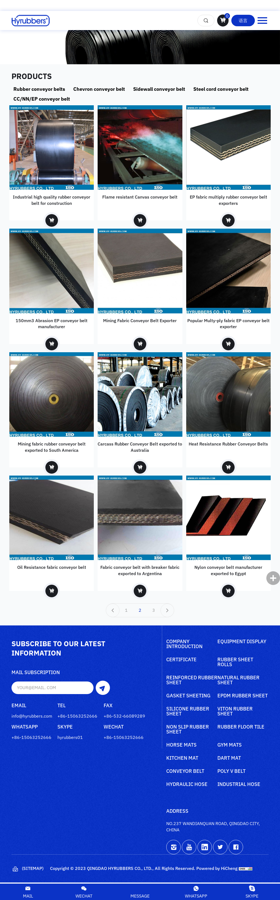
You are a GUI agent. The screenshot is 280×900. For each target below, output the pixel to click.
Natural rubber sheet (238, 681)
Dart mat (229, 759)
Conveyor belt (185, 772)
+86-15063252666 (77, 716)
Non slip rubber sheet (187, 730)
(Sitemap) (27, 870)
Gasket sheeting (188, 697)
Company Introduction (184, 645)
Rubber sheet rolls (235, 663)
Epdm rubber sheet (242, 697)
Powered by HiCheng (217, 869)
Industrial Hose (238, 785)
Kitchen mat (182, 759)
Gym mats (229, 746)
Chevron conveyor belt (99, 89)
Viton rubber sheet (235, 712)
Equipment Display (241, 642)
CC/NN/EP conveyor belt (41, 99)
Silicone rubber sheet (187, 712)
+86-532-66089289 (124, 716)
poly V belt (231, 772)
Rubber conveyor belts (39, 89)
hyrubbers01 (70, 738)
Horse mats (181, 746)
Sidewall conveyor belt (159, 89)
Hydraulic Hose (187, 785)
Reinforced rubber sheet (191, 681)
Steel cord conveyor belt (221, 89)
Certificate (181, 660)
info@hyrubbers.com (31, 716)
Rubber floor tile (240, 728)
